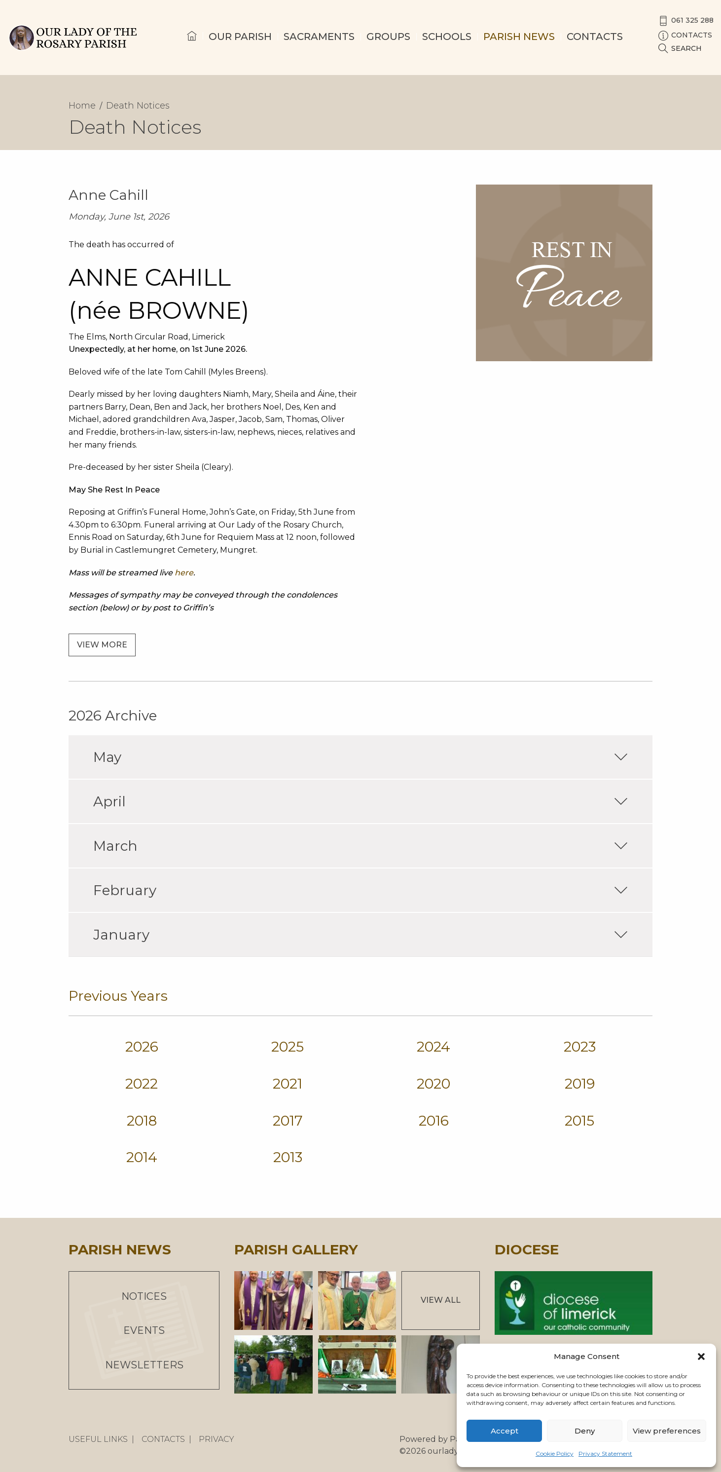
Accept (504, 1430)
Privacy (216, 1439)
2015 (579, 1120)
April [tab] (360, 801)
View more (102, 644)
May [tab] (360, 757)
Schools (446, 36)
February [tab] (360, 890)
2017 (288, 1120)
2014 (141, 1157)
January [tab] (360, 934)
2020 (433, 1083)
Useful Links (98, 1439)
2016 (434, 1120)
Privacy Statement (605, 1453)
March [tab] (360, 845)
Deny (585, 1430)
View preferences (667, 1430)
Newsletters (144, 1365)
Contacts (595, 36)
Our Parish (240, 36)
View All (441, 1300)
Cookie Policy (555, 1453)
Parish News (519, 36)
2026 (141, 1046)
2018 (142, 1120)
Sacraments (319, 36)
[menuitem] (192, 45)
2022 (141, 1083)
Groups (388, 36)
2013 (287, 1157)
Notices (144, 1296)
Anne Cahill (108, 195)
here (184, 572)
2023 (580, 1046)
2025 (287, 1046)
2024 (433, 1046)
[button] (701, 1356)
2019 (580, 1083)
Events (144, 1330)
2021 (287, 1083)
